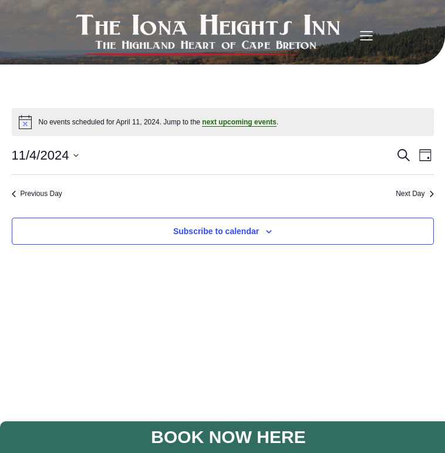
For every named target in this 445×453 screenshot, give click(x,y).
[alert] (223, 122)
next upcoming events (239, 122)
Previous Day (37, 194)
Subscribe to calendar (216, 231)
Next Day (414, 194)
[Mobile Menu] (366, 35)
